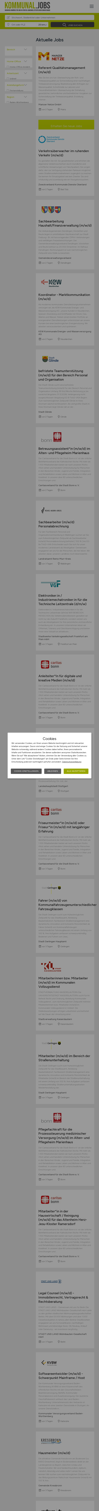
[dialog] (49, 755)
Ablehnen (52, 771)
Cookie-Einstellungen (26, 771)
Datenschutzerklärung (71, 762)
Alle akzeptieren (76, 771)
